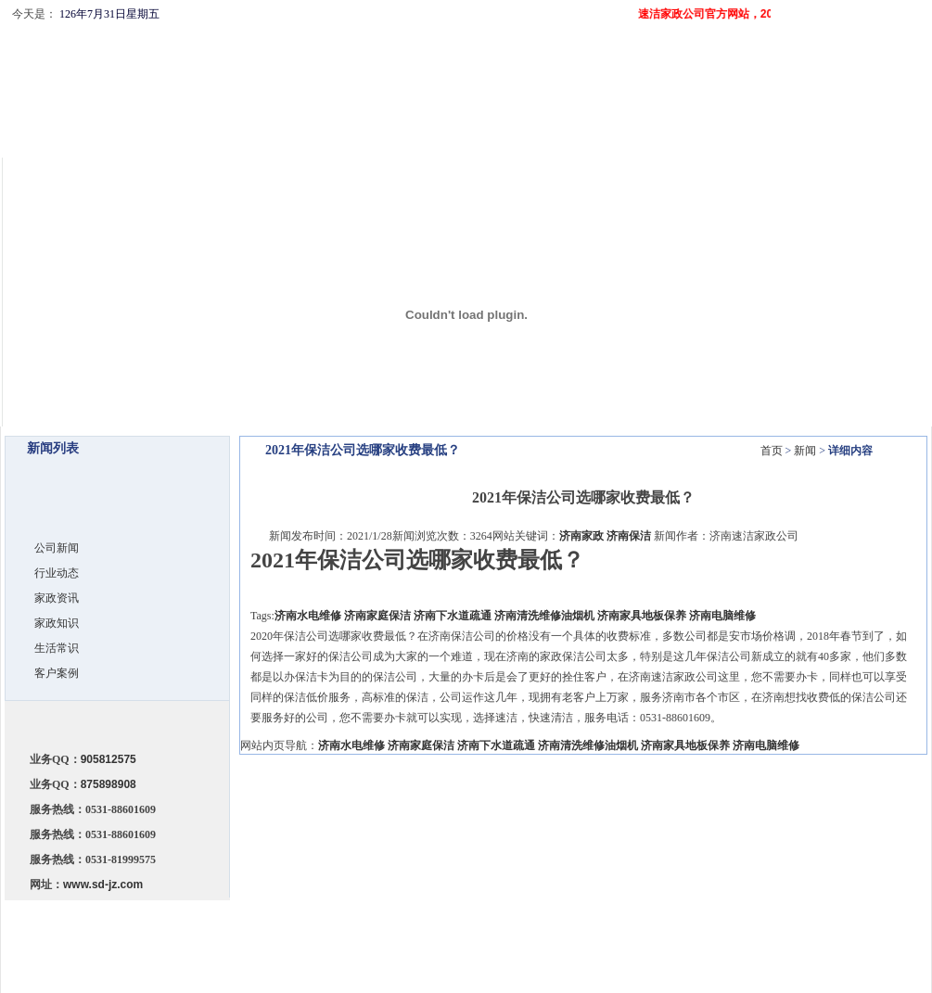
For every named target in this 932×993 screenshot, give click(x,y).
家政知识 (56, 623)
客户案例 (56, 673)
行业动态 (56, 573)
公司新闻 (56, 547)
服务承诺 (412, 928)
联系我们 (574, 928)
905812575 (108, 759)
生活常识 (56, 648)
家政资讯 (56, 598)
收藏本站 (890, 40)
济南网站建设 (784, 946)
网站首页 (305, 928)
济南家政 (581, 535)
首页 (771, 450)
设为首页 (834, 40)
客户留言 (628, 928)
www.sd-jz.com (103, 884)
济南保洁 (628, 535)
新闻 (805, 450)
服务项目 (466, 928)
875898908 (108, 784)
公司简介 (359, 928)
